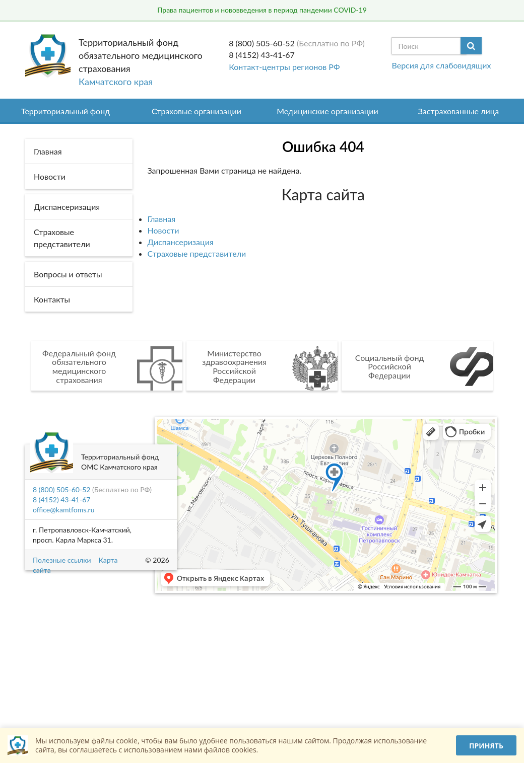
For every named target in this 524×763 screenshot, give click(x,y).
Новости (163, 230)
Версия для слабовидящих (441, 65)
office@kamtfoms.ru (63, 509)
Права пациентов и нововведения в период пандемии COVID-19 (262, 10)
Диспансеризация (181, 242)
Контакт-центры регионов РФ (284, 66)
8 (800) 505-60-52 (262, 43)
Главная (162, 218)
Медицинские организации (327, 111)
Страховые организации (196, 111)
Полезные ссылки (62, 560)
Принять (486, 745)
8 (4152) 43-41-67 (262, 54)
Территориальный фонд (65, 111)
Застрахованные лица (458, 111)
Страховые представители (197, 253)
